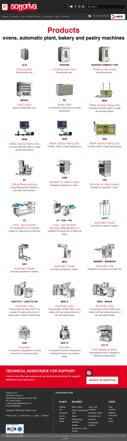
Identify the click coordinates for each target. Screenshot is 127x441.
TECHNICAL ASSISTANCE (99, 16)
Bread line (63, 413)
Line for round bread (62, 418)
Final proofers (112, 408)
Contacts (65, 17)
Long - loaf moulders (92, 408)
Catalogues (47, 17)
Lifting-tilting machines (77, 420)
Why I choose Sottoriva (31, 17)
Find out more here (118, 436)
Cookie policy (25, 416)
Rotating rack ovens (113, 414)
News (57, 17)
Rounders (92, 419)
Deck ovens (111, 420)
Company (5, 17)
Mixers (74, 416)
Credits (36, 416)
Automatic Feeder (95, 413)
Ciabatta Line (62, 408)
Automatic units (94, 416)
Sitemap (45, 416)
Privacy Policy (11, 416)
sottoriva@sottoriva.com (21, 403)
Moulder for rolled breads (79, 429)
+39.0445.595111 (15, 401)
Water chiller (77, 407)
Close (65, 438)
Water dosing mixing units (80, 411)
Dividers (75, 425)
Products (15, 17)
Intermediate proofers (93, 424)
